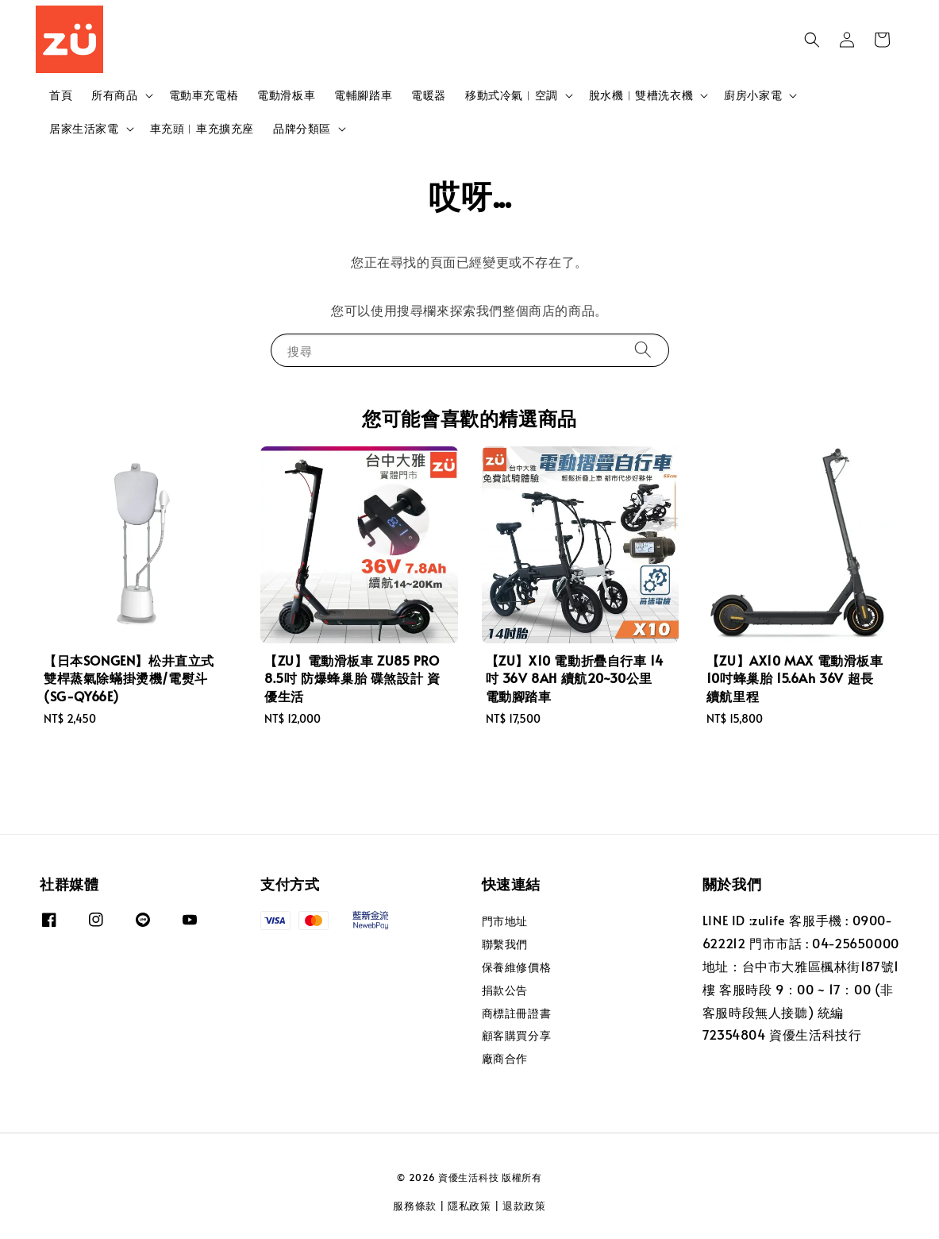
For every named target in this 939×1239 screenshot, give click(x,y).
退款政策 (524, 1205)
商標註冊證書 (517, 1013)
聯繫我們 (505, 943)
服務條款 (415, 1205)
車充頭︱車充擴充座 (202, 128)
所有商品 (114, 95)
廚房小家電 (753, 95)
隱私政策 (469, 1205)
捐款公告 (505, 990)
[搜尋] (643, 349)
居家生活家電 (84, 129)
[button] (812, 39)
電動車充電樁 (204, 94)
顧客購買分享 (517, 1035)
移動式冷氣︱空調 (511, 95)
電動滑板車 (286, 94)
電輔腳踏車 (363, 94)
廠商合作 (505, 1058)
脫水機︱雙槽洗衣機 (641, 95)
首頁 (60, 94)
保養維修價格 (517, 967)
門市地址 (505, 921)
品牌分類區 (302, 129)
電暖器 (428, 94)
